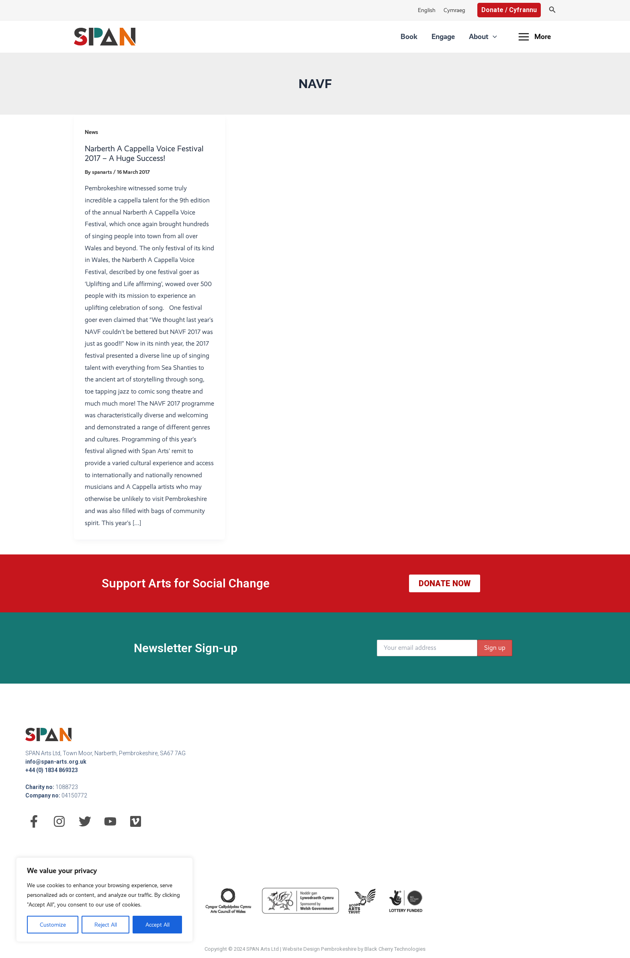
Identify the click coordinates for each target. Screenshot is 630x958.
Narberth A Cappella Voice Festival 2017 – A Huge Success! (144, 153)
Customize (53, 924)
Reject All (105, 924)
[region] (104, 899)
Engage (452, 36)
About (486, 37)
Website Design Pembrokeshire (319, 949)
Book (423, 36)
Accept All (157, 924)
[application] (495, 37)
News (91, 132)
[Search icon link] (552, 10)
